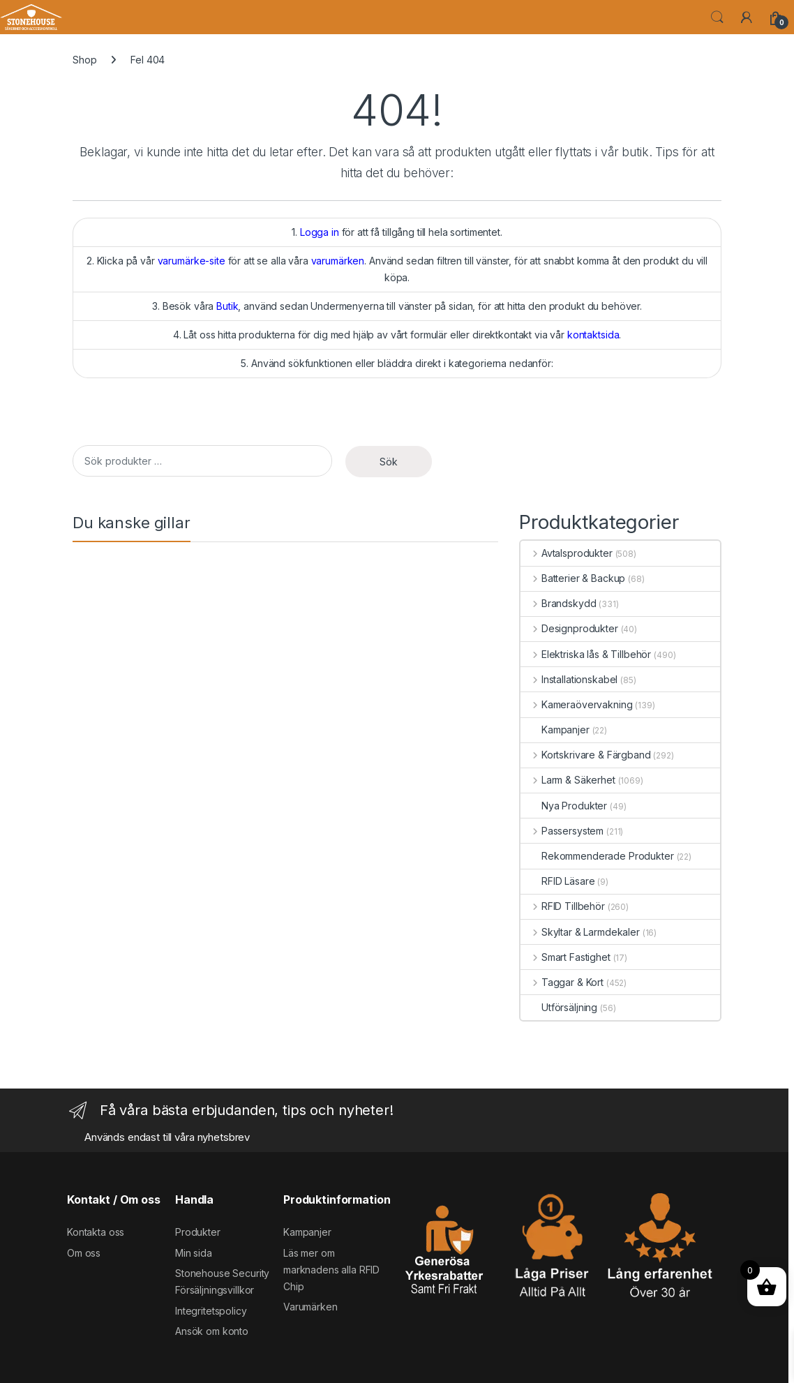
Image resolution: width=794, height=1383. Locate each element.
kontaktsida (593, 335)
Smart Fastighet (565, 957)
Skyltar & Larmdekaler (580, 932)
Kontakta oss (95, 1232)
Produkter (197, 1232)
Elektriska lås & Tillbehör (585, 654)
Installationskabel (568, 679)
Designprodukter (569, 628)
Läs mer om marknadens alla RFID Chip (331, 1269)
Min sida (193, 1253)
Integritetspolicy (211, 1311)
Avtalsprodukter (566, 553)
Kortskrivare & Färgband (585, 755)
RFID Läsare (557, 881)
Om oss (83, 1253)
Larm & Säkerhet (567, 780)
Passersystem (562, 831)
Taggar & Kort (562, 982)
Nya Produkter (563, 806)
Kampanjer (555, 729)
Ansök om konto (211, 1331)
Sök (389, 462)
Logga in (319, 232)
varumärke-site (191, 261)
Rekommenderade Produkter (597, 856)
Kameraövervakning (576, 704)
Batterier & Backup (572, 578)
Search (717, 17)
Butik (227, 306)
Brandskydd (558, 603)
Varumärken (310, 1307)
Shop (84, 60)
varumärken (338, 261)
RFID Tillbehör (562, 906)
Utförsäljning (558, 1007)
